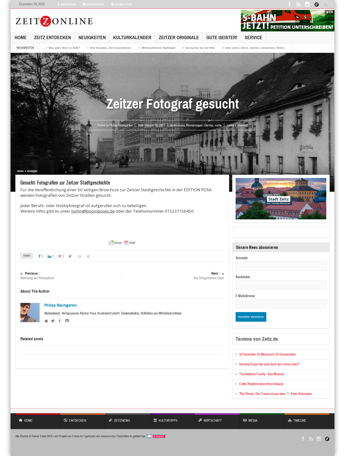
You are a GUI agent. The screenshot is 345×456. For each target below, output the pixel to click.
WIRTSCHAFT (217, 418)
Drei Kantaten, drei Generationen (110, 47)
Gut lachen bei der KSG (200, 47)
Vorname (242, 257)
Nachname (243, 276)
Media (262, 418)
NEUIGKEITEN (92, 38)
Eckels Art (77, 436)
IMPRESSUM (66, 4)
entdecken (82, 418)
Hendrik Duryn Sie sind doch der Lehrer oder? (269, 364)
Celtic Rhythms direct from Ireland (261, 384)
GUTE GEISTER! (221, 38)
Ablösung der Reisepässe (71, 275)
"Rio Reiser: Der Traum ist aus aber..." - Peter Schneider (275, 394)
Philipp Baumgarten (60, 305)
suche (218, 125)
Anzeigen (179, 125)
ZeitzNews (127, 418)
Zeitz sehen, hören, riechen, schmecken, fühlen (254, 47)
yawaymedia (108, 436)
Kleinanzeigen (194, 125)
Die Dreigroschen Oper (173, 275)
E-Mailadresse (245, 295)
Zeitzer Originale (179, 38)
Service (253, 38)
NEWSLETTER (121, 4)
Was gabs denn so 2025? (64, 47)
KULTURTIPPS (172, 418)
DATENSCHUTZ (93, 4)
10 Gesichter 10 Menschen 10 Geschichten (267, 354)
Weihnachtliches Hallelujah (158, 47)
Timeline (307, 418)
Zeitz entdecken (52, 38)
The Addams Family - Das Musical (261, 374)
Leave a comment (237, 125)
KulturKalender (132, 38)
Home (21, 38)
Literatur (208, 125)
